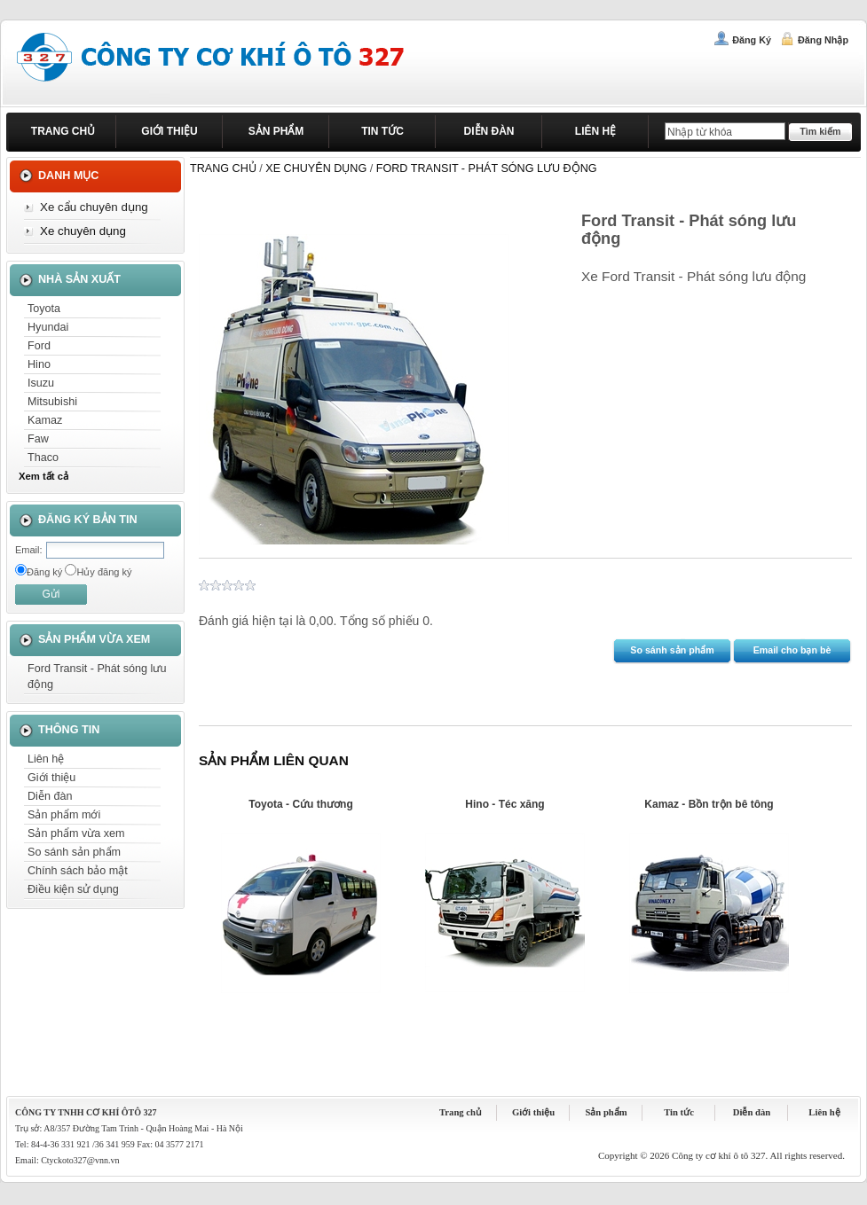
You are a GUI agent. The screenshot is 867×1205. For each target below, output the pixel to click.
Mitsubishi (52, 401)
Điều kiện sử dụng (73, 889)
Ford (39, 346)
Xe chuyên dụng (83, 231)
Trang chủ (63, 131)
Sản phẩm (276, 131)
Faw (38, 439)
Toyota (44, 308)
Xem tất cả (43, 476)
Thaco (43, 457)
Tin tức (382, 131)
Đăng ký (751, 40)
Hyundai (48, 327)
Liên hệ (595, 131)
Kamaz (45, 420)
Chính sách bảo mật (78, 871)
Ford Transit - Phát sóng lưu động (97, 676)
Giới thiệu (169, 131)
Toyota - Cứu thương (300, 804)
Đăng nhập (823, 40)
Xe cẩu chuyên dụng (94, 207)
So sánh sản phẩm (74, 852)
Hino (39, 364)
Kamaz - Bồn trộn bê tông (708, 804)
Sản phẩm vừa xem (76, 833)
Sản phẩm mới (64, 815)
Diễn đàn (489, 131)
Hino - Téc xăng (504, 804)
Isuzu (41, 383)
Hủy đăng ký (103, 572)
